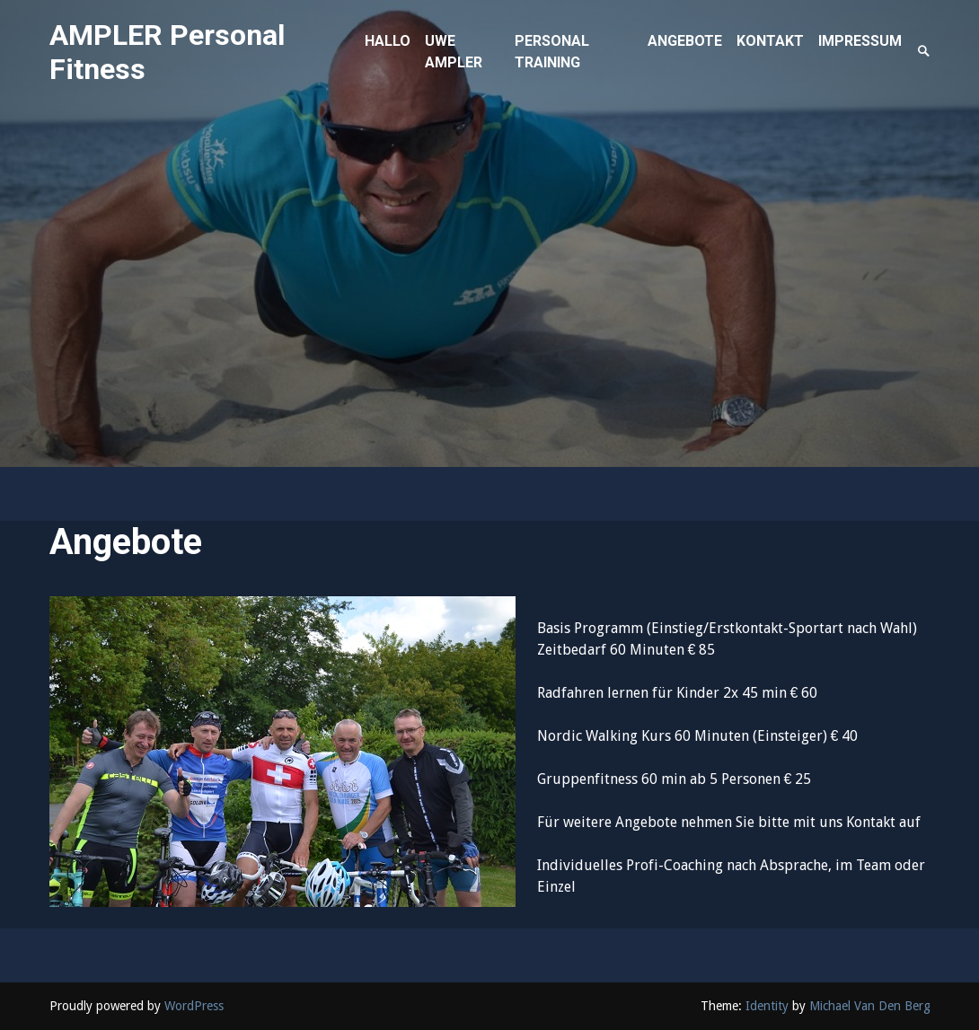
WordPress (194, 1006)
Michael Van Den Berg (869, 1006)
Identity (767, 1006)
